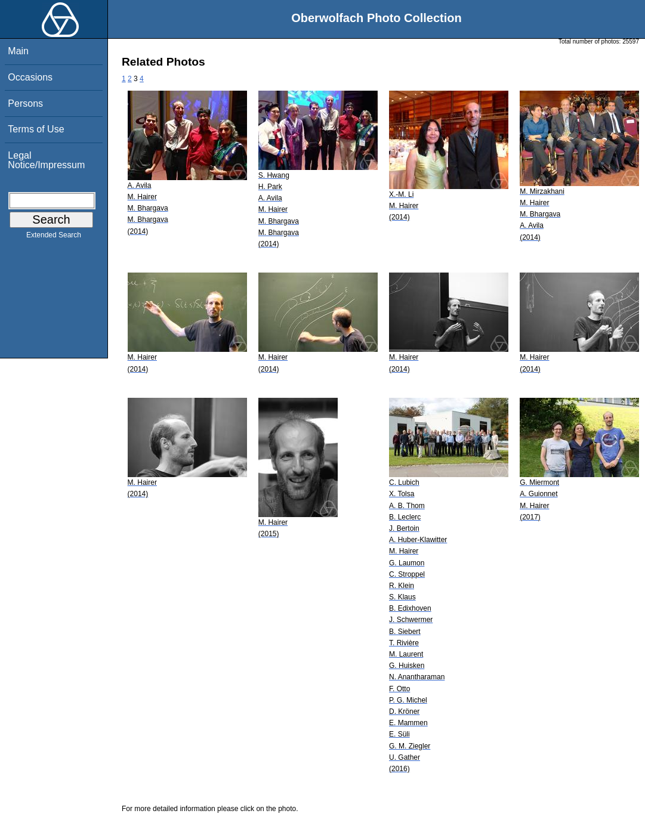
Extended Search (53, 237)
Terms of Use (36, 129)
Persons (25, 103)
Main (18, 51)
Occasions (30, 77)
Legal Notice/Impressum (46, 160)
